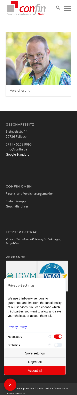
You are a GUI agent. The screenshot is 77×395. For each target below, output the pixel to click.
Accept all (35, 370)
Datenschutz (60, 388)
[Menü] (65, 8)
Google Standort (17, 154)
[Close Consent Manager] (10, 385)
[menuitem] (56, 8)
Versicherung (20, 90)
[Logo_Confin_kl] (32, 8)
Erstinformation (43, 388)
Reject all (35, 362)
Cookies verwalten (15, 393)
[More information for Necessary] (49, 336)
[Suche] (56, 8)
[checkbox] (58, 336)
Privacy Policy (17, 327)
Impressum (26, 388)
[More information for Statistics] (49, 345)
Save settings (35, 353)
